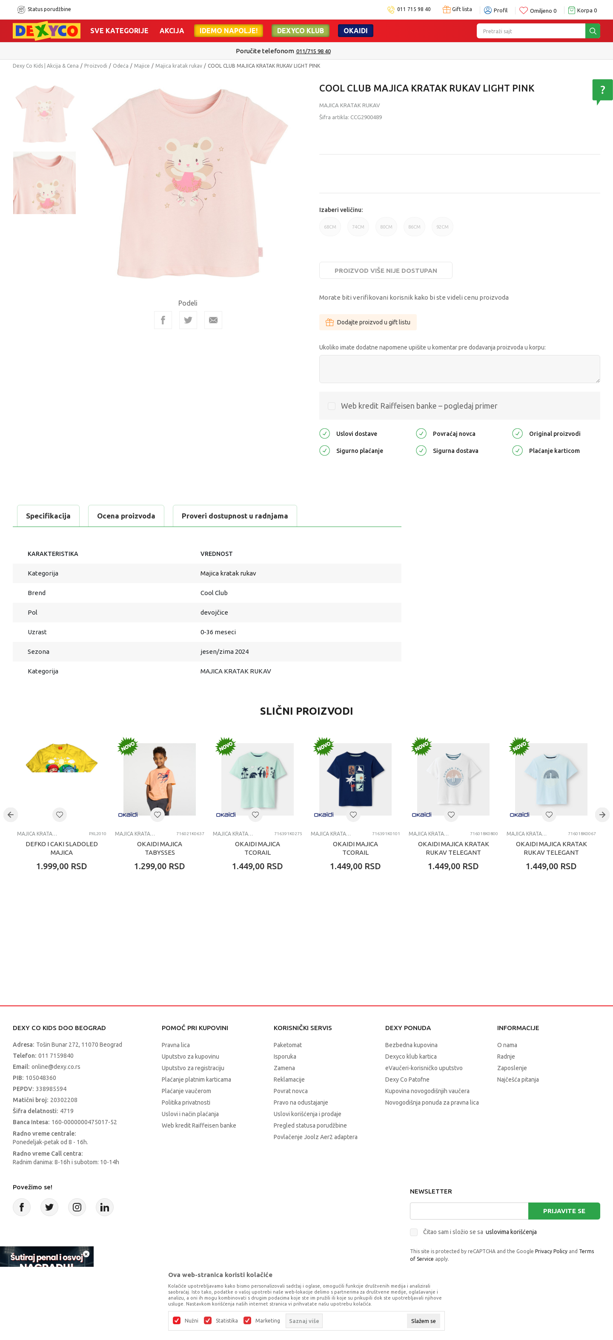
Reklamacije (289, 1079)
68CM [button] (330, 230)
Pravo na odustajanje (301, 1102)
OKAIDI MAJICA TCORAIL (257, 848)
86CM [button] (414, 230)
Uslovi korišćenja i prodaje (307, 1114)
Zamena (284, 1068)
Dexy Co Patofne (407, 1079)
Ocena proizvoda (126, 516)
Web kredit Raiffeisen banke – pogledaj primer (419, 405)
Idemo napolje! (229, 30)
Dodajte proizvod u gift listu (368, 322)
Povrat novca (291, 1091)
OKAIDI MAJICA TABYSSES (159, 848)
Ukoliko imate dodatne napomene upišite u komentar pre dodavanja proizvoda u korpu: (432, 347)
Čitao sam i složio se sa (480, 1232)
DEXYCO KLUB (300, 30)
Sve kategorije (119, 30)
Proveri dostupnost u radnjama (235, 516)
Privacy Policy (551, 1251)
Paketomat (288, 1045)
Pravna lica (176, 1045)
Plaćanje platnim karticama (196, 1079)
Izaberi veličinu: (341, 209)
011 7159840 (56, 1055)
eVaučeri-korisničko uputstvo (424, 1068)
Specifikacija (48, 516)
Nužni (191, 1320)
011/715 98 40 (337, 51)
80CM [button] (386, 230)
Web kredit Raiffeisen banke (199, 1125)
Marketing (267, 1320)
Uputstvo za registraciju (193, 1068)
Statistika (227, 1320)
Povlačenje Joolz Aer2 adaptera (316, 1137)
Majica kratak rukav (178, 66)
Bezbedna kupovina (411, 1045)
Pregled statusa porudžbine (310, 1125)
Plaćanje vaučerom (186, 1091)
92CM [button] (442, 230)
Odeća (121, 66)
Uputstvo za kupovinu (190, 1056)
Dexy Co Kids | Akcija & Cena (46, 66)
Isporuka (285, 1056)
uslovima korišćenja (511, 1231)
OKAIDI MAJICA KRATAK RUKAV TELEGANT (453, 848)
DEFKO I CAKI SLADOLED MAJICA (62, 848)
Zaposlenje (512, 1068)
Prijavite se (564, 1210)
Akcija (172, 30)
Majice (142, 66)
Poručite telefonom (288, 50)
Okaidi (356, 30)
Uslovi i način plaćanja (190, 1114)
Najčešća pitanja (518, 1079)
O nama (507, 1045)
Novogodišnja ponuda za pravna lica (432, 1102)
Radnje (506, 1056)
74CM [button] (358, 230)
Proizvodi (95, 66)
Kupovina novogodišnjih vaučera (427, 1091)
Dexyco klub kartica (411, 1056)
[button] (59, 814)
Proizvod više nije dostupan (386, 270)
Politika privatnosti (186, 1102)
